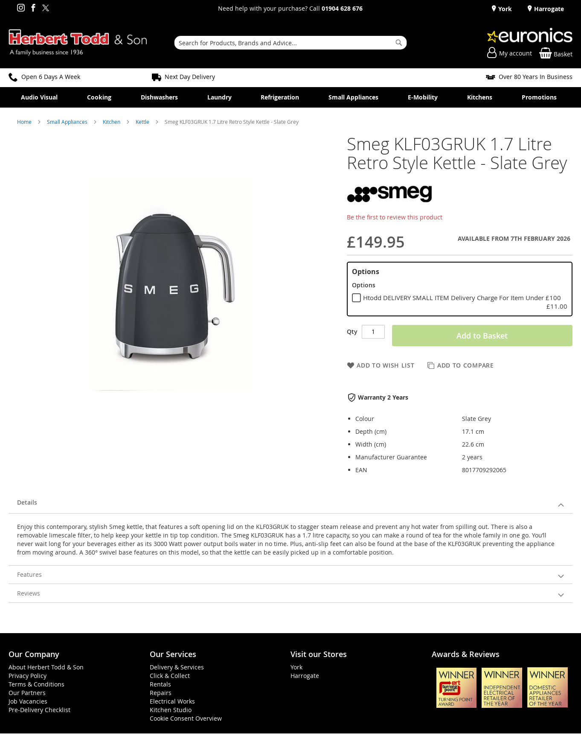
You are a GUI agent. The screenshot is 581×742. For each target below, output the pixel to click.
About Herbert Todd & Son (46, 667)
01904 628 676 (342, 8)
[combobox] (290, 43)
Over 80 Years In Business (535, 77)
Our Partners (27, 693)
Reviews (28, 593)
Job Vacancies (28, 701)
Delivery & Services (177, 667)
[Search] (398, 43)
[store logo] (78, 42)
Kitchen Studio (171, 710)
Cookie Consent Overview (186, 718)
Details (27, 502)
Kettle (143, 121)
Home (25, 121)
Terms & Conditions (36, 684)
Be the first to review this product (394, 217)
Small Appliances (68, 121)
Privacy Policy (27, 676)
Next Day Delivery (190, 77)
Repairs (160, 693)
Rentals (160, 684)
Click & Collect (170, 676)
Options (365, 271)
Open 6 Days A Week (50, 77)
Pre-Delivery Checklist (39, 710)
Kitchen (112, 121)
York (504, 9)
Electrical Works (172, 701)
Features (29, 574)
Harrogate (548, 9)
